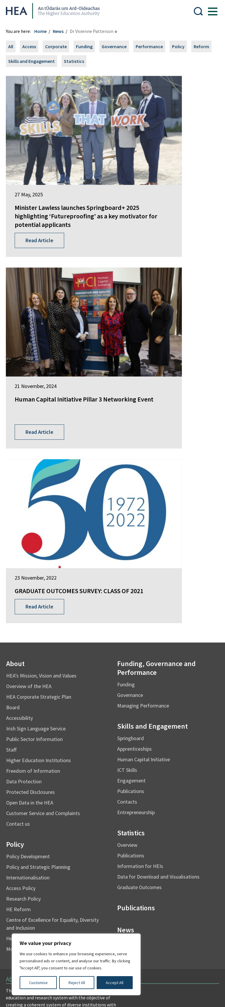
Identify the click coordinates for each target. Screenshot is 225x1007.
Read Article (42, 217)
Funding (87, 46)
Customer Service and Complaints (46, 559)
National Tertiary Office (32, 854)
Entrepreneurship (136, 558)
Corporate (59, 46)
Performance (152, 46)
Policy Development (31, 602)
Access (32, 46)
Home (43, 31)
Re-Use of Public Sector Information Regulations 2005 (63, 908)
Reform (19, 61)
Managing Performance (143, 451)
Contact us (21, 569)
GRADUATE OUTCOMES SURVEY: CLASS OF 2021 (49, 332)
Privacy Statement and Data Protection (48, 896)
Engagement (131, 526)
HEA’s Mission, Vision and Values (44, 421)
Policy (181, 46)
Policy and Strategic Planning (41, 613)
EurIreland (19, 815)
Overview (127, 591)
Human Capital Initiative (143, 505)
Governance (117, 46)
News (61, 31)
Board (16, 453)
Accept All (114, 982)
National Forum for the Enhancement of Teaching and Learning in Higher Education (52, 840)
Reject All (77, 982)
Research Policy (26, 644)
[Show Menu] (209, 10)
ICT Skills (127, 516)
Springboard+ (22, 804)
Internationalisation (30, 623)
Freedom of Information (36, 516)
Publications (130, 537)
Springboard (130, 484)
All (13, 46)
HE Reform (21, 655)
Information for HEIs (140, 612)
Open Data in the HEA (32, 548)
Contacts (127, 547)
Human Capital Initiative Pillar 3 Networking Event (162, 163)
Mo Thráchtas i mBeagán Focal (43, 695)
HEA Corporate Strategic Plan (41, 442)
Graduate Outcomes (139, 633)
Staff (14, 495)
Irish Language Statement (96, 885)
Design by (28, 996)
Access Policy (23, 634)
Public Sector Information (37, 485)
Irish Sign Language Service (39, 474)
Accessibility (22, 464)
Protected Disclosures (33, 538)
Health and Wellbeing (32, 684)
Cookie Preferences (28, 920)
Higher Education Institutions (41, 506)
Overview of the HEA (31, 432)
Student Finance (25, 826)
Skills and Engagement (59, 61)
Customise (38, 982)
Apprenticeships (134, 494)
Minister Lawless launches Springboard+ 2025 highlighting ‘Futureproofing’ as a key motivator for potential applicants (53, 180)
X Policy (137, 908)
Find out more (23, 781)
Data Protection (27, 527)
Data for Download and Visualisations (158, 622)
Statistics (101, 61)
